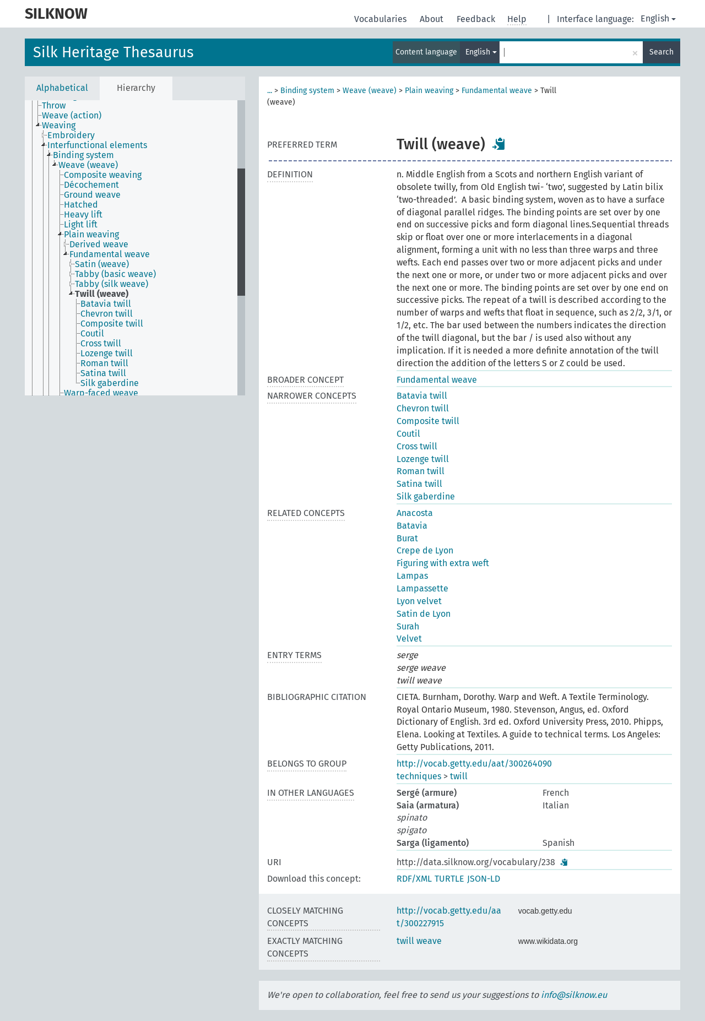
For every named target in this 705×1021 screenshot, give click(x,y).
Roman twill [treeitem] (104, 363)
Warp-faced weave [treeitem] (101, 393)
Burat (407, 538)
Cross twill (417, 446)
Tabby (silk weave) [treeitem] (111, 284)
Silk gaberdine (426, 496)
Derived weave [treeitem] (98, 244)
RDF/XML (414, 878)
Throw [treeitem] (54, 106)
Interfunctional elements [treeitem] (97, 145)
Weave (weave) (370, 90)
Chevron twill (423, 408)
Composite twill (428, 421)
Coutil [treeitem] (92, 334)
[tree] (135, 247)
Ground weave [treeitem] (92, 195)
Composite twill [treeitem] (111, 324)
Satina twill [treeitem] (103, 373)
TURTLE (449, 878)
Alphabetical (62, 88)
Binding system (307, 90)
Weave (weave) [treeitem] (88, 165)
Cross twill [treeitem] (100, 344)
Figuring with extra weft (443, 563)
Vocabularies (381, 19)
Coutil (408, 433)
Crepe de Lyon (425, 550)
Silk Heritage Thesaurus (113, 52)
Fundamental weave (497, 90)
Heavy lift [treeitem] (83, 215)
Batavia (412, 525)
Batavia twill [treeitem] (105, 304)
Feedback (477, 19)
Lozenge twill (423, 459)
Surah (408, 626)
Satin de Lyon (424, 614)
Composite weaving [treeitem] (103, 175)
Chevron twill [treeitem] (106, 314)
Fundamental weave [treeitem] (109, 254)
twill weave (419, 941)
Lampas (412, 576)
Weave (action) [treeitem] (71, 116)
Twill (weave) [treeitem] (101, 294)
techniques (419, 776)
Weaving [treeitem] (58, 126)
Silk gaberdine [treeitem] (109, 383)
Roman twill (420, 471)
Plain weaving (429, 90)
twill (459, 776)
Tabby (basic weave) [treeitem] (115, 274)
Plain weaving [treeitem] (91, 235)
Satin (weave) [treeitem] (102, 264)
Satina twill (419, 484)
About (433, 19)
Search (661, 52)
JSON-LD (483, 878)
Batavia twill (422, 395)
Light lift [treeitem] (80, 225)
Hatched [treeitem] (81, 205)
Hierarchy (136, 88)
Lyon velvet (419, 601)
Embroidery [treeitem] (71, 135)
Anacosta (415, 513)
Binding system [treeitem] (83, 155)
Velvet (409, 638)
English (658, 18)
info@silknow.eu (574, 995)
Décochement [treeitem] (91, 185)
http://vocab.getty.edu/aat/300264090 (474, 763)
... (269, 90)
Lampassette (422, 588)
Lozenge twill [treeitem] (106, 354)
